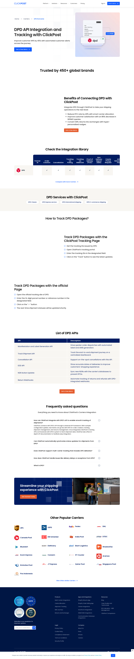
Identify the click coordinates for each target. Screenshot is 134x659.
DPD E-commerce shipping (98, 202)
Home (17, 19)
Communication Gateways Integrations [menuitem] (86, 617)
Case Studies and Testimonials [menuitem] (106, 604)
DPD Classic (29, 202)
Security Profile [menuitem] (59, 641)
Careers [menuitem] (80, 638)
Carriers (27, 19)
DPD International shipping (72, 202)
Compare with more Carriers (65, 182)
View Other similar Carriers (65, 581)
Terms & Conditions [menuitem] (61, 638)
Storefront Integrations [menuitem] (85, 610)
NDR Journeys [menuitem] (59, 610)
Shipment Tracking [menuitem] (60, 607)
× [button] (132, 650)
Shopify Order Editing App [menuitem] (85, 603)
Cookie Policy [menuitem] (59, 632)
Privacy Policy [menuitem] (59, 628)
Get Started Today (28, 497)
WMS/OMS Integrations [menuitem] (85, 613)
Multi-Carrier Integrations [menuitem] (62, 600)
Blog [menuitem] (102, 600)
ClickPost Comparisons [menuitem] (108, 613)
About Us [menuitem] (81, 628)
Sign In (102, 3)
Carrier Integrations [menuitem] (84, 607)
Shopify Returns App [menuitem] (84, 600)
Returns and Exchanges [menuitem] (62, 613)
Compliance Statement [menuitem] (62, 635)
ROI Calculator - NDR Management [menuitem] (107, 609)
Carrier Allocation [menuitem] (60, 603)
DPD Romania (39, 19)
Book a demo (111, 3)
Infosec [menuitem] (80, 635)
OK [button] (113, 655)
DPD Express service (48, 202)
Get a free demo (22, 49)
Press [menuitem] (79, 632)
